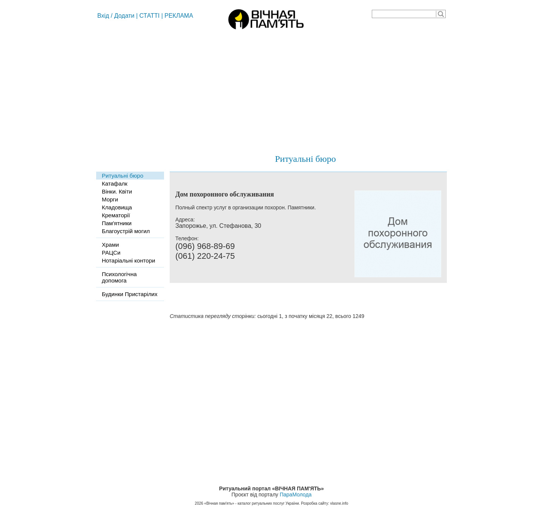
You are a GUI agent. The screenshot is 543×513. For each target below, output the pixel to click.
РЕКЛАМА (178, 15)
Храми (110, 244)
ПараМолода (295, 494)
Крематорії (116, 215)
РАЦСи (111, 252)
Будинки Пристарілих (129, 294)
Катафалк (114, 183)
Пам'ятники (117, 223)
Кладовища (117, 207)
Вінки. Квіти (117, 191)
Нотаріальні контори (128, 260)
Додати (124, 15)
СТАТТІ (150, 15)
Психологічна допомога (119, 277)
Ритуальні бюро (305, 159)
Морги (110, 199)
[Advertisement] (271, 88)
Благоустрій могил (126, 231)
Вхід (103, 15)
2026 (199, 503)
